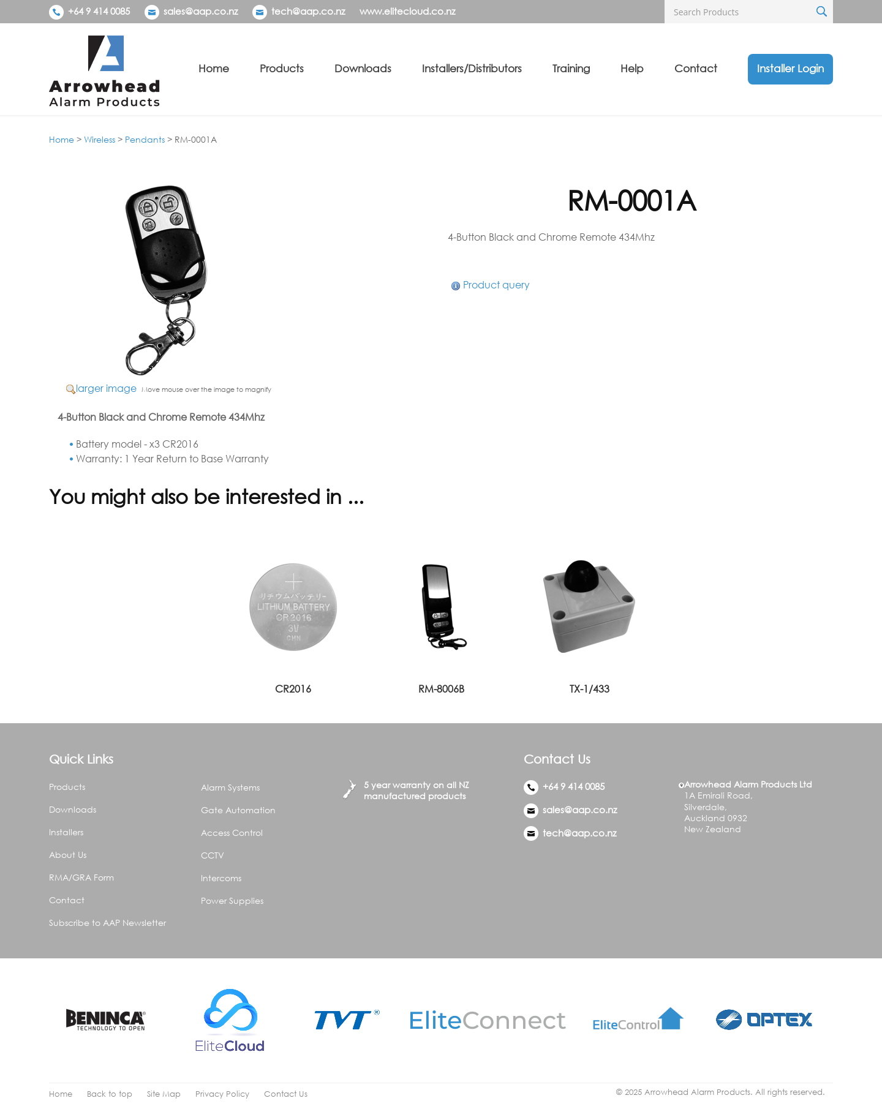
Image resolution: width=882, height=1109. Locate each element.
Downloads (362, 68)
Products (282, 68)
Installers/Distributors (472, 68)
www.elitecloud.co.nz (407, 11)
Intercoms (221, 878)
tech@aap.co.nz (308, 11)
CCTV (212, 855)
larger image (106, 388)
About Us (67, 854)
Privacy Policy (222, 1094)
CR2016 (293, 689)
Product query (496, 285)
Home (213, 68)
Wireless (99, 139)
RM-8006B (441, 689)
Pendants (145, 139)
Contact (695, 68)
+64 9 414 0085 (89, 11)
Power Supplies (232, 900)
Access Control (232, 832)
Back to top (109, 1094)
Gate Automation (238, 810)
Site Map (164, 1094)
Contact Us (285, 1094)
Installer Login (790, 68)
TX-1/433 (589, 689)
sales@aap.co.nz (201, 11)
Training (571, 68)
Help (632, 68)
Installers (66, 832)
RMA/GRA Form (81, 877)
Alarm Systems (230, 787)
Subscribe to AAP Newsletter (107, 922)
